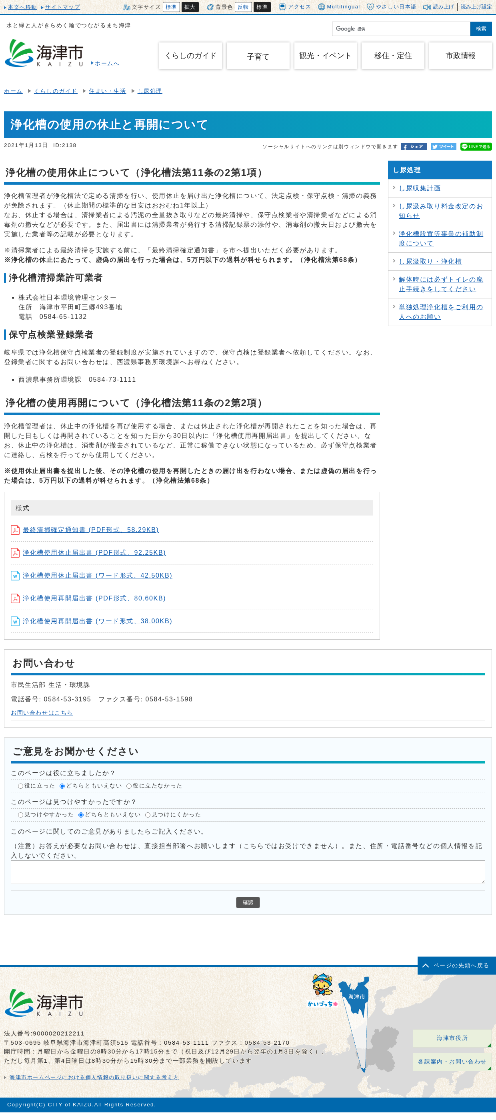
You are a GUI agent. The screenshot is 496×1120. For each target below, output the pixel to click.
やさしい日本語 (392, 6)
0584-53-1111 (186, 1042)
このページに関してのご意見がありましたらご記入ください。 (109, 831)
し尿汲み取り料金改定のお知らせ (441, 211)
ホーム (13, 91)
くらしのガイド (56, 91)
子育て (258, 56)
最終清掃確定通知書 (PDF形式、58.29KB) (85, 529)
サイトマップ (62, 7)
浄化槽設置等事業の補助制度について (441, 238)
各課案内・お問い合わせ (452, 1062)
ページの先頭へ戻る (462, 966)
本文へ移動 (22, 7)
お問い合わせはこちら (42, 713)
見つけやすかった (49, 815)
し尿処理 (150, 91)
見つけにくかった (177, 815)
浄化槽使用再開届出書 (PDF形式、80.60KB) (88, 598)
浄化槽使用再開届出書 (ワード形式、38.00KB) (91, 621)
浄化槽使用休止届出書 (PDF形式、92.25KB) (88, 552)
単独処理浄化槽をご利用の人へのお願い (441, 312)
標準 (171, 7)
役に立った (40, 786)
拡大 (190, 7)
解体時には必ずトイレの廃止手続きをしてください (441, 284)
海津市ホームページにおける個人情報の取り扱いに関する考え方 (94, 1077)
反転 (243, 7)
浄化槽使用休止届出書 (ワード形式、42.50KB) (91, 575)
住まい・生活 (107, 91)
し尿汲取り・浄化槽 (430, 261)
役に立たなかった (158, 786)
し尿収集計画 (420, 188)
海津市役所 (452, 1038)
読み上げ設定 (476, 7)
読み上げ (443, 7)
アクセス (295, 7)
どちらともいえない (94, 786)
